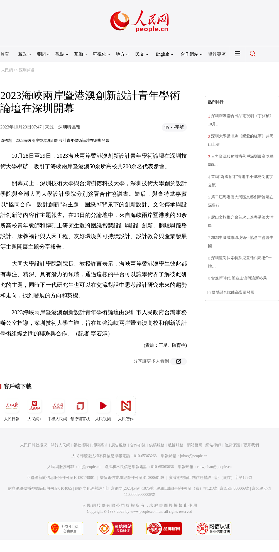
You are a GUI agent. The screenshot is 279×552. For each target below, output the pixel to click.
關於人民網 (60, 445)
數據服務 (175, 445)
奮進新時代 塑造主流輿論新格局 (239, 278)
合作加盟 (138, 445)
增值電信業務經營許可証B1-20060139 (132, 478)
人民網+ (34, 408)
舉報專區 (217, 54)
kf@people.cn (90, 467)
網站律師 (213, 445)
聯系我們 (251, 445)
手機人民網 (57, 408)
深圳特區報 (69, 127)
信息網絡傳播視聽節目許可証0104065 (40, 488)
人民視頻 (103, 408)
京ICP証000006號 (234, 488)
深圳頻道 (27, 70)
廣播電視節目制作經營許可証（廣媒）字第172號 (210, 478)
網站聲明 (194, 445)
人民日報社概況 (33, 445)
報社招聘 (81, 445)
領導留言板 (80, 408)
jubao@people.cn (193, 456)
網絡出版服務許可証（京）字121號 (186, 488)
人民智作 (126, 408)
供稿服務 (157, 445)
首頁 (4, 54)
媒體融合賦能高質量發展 (233, 292)
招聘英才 (100, 445)
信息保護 (232, 445)
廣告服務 (119, 445)
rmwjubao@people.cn (214, 467)
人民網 (7, 70)
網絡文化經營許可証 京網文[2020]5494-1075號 (114, 488)
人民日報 (11, 408)
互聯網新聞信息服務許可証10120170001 (61, 478)
